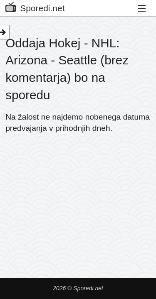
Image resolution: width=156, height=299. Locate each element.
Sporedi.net (34, 6)
